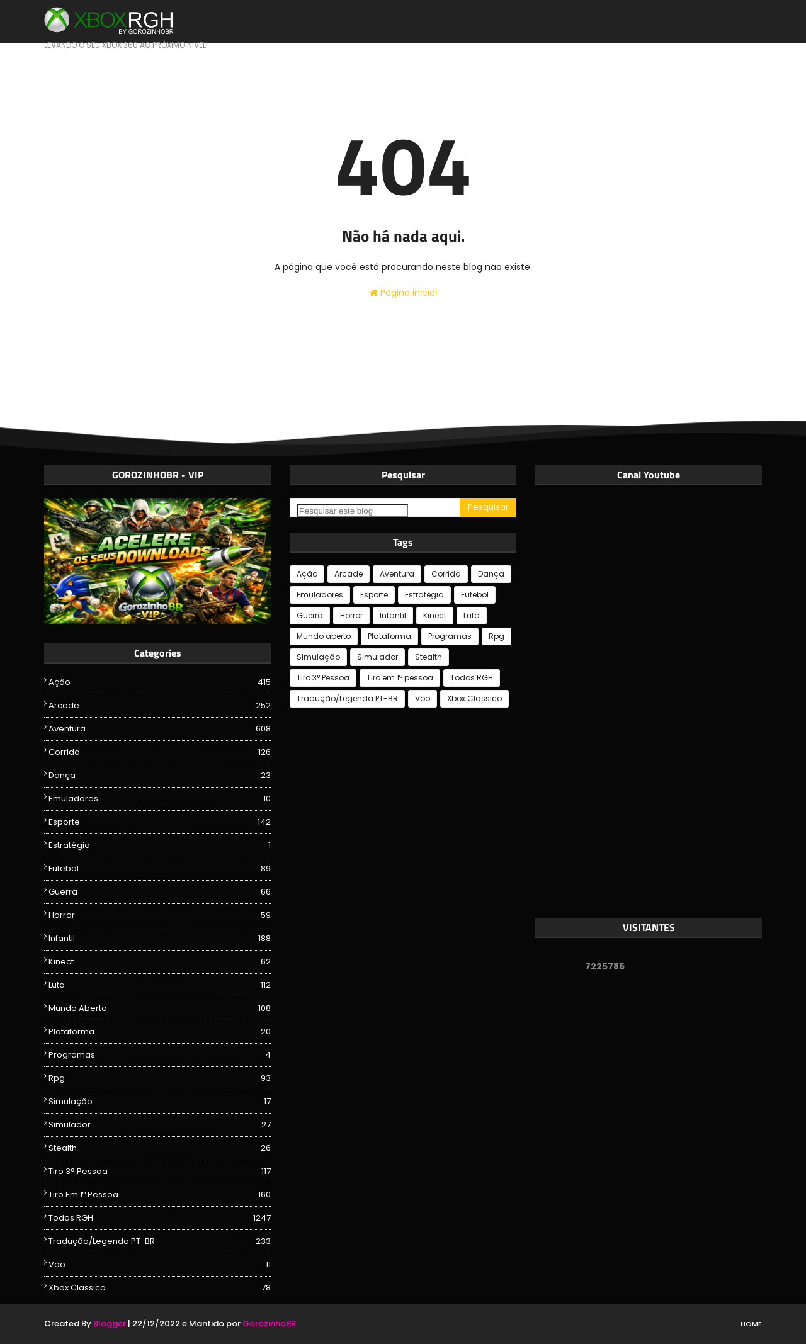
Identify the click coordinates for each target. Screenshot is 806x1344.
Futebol (159, 868)
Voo (159, 1264)
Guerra (159, 892)
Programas (159, 1055)
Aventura (159, 729)
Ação (159, 682)
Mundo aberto (159, 1008)
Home (751, 1324)
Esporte (159, 822)
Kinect (159, 962)
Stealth (159, 1148)
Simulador (159, 1125)
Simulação (159, 1101)
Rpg (159, 1078)
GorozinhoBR (269, 1324)
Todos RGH (159, 1218)
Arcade (159, 705)
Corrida (159, 752)
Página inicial (403, 292)
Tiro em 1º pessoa (159, 1195)
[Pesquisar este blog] (352, 510)
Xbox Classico (159, 1288)
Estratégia (159, 845)
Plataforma (159, 1031)
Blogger (109, 1324)
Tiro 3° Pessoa (159, 1171)
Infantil (159, 938)
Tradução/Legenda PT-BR (159, 1241)
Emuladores (159, 799)
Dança (159, 775)
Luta (159, 985)
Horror (159, 915)
